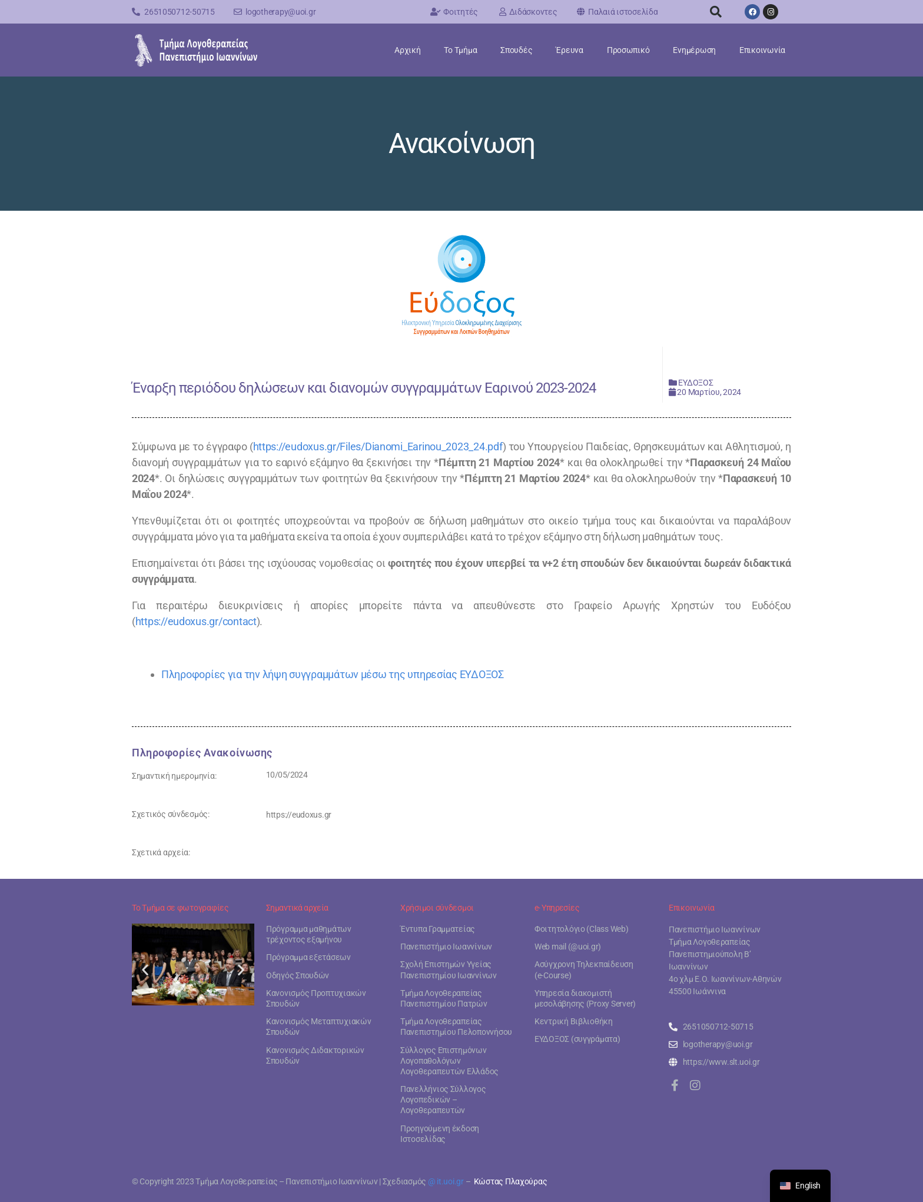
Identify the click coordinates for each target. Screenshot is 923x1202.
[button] (716, 12)
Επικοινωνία (762, 50)
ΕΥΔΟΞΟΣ (695, 382)
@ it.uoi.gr (446, 1181)
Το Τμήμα (460, 50)
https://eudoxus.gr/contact (196, 621)
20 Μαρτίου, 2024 (709, 392)
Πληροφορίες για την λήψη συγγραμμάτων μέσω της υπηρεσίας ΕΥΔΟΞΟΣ (332, 674)
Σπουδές (516, 50)
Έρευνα (569, 50)
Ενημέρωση (694, 50)
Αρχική (407, 50)
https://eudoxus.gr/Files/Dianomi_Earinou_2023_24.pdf (378, 446)
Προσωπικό (628, 50)
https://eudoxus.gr (298, 814)
